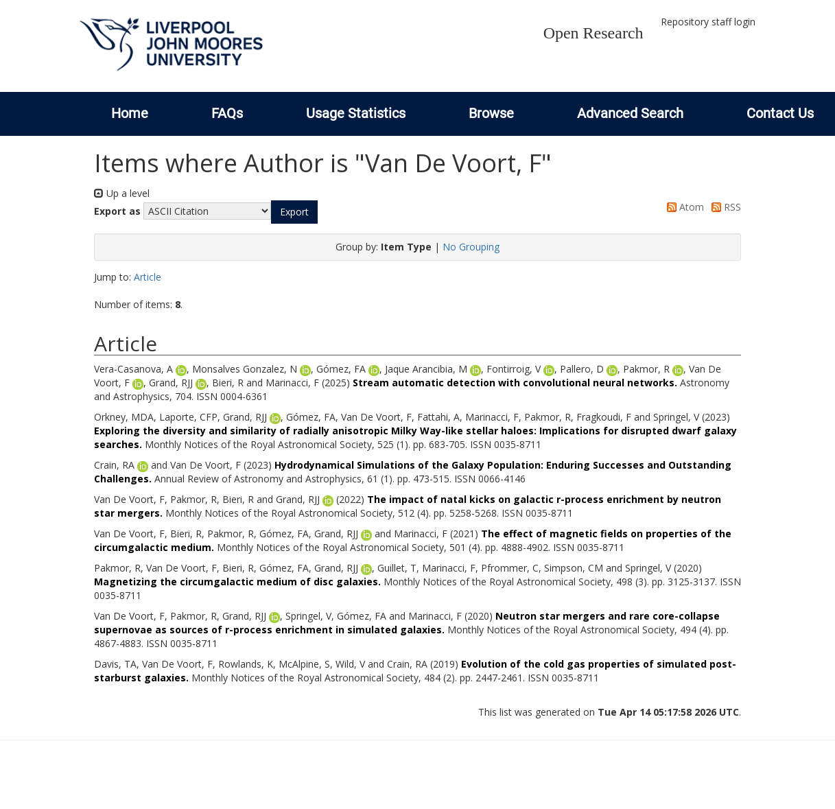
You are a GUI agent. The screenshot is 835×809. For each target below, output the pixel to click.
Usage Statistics (355, 113)
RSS (724, 206)
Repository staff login (708, 21)
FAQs (227, 113)
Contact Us (780, 113)
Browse (491, 113)
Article (147, 276)
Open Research (593, 33)
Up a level (122, 193)
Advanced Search (630, 113)
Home (129, 113)
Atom (683, 206)
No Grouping (471, 246)
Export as (117, 211)
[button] (294, 212)
